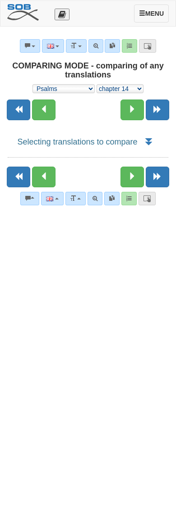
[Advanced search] (95, 198)
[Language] (52, 198)
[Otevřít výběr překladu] (62, 14)
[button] (148, 141)
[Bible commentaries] (29, 198)
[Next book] (157, 110)
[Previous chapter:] (44, 110)
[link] (112, 198)
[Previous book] (18, 110)
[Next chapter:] (132, 110)
